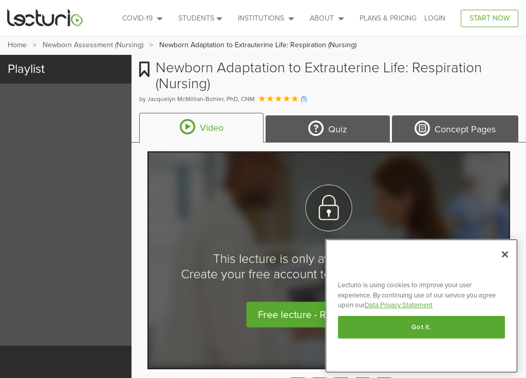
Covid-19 (142, 18)
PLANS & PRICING (388, 18)
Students (200, 18)
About (327, 18)
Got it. (421, 327)
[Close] (505, 254)
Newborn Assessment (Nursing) (93, 45)
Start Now (489, 18)
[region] (421, 306)
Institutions (266, 18)
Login (434, 18)
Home (17, 45)
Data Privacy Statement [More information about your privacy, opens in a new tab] (399, 305)
